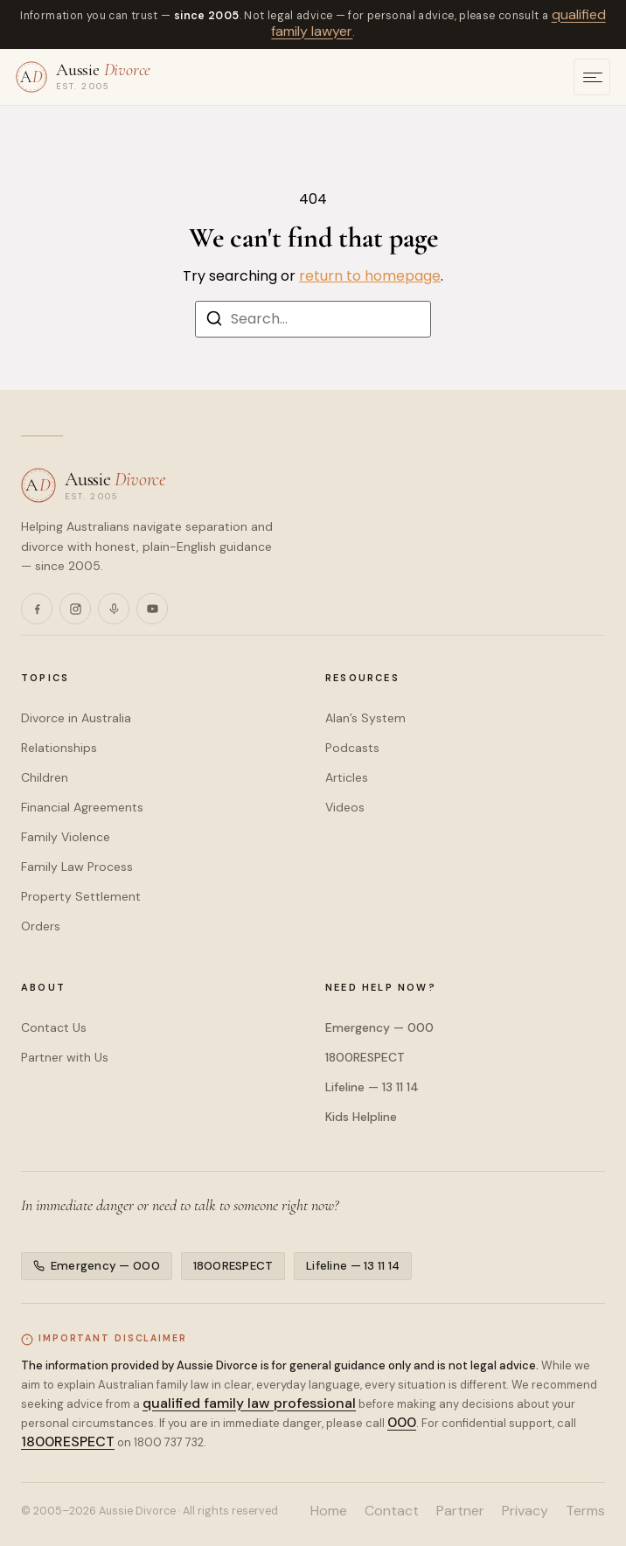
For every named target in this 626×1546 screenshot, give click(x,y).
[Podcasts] (113, 608)
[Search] (214, 321)
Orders (40, 926)
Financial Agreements (82, 807)
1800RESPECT (365, 1057)
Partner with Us (64, 1057)
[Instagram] (75, 608)
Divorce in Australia (76, 718)
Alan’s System (365, 718)
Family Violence (65, 837)
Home (328, 1511)
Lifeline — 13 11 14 (372, 1087)
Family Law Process (77, 866)
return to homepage (370, 276)
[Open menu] (592, 77)
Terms (585, 1511)
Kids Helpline (361, 1117)
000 (401, 1421)
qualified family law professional (249, 1402)
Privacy (525, 1511)
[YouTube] (152, 608)
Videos (345, 807)
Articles (346, 777)
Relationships (59, 748)
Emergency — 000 (379, 1027)
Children (44, 777)
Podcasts (352, 748)
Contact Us (54, 1027)
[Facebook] (36, 608)
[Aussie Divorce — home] (83, 77)
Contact (392, 1511)
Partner (460, 1511)
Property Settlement (81, 896)
